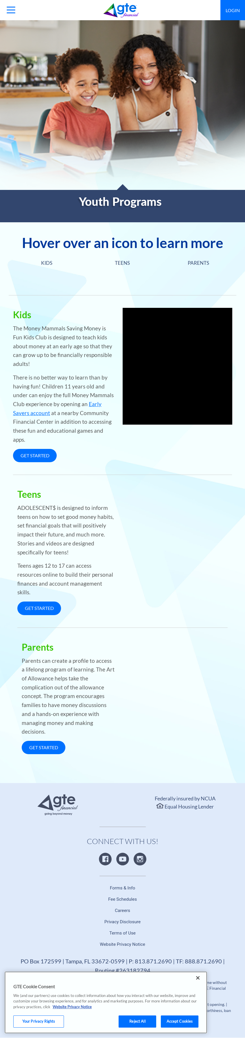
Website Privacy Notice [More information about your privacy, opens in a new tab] (72, 1006)
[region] (106, 1002)
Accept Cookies (180, 1021)
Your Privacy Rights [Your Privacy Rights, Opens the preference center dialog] (38, 1021)
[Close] (197, 978)
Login (233, 10)
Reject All (137, 1021)
